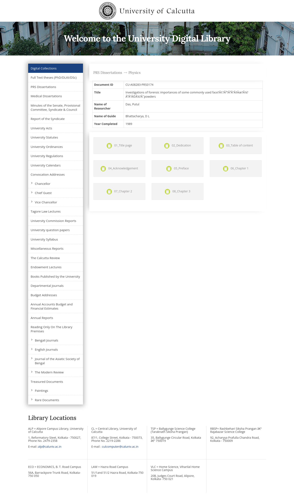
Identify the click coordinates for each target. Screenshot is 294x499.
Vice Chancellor (46, 202)
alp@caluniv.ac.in (49, 447)
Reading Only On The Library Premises (51, 329)
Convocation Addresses (48, 174)
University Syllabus (44, 239)
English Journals (46, 349)
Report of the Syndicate (48, 119)
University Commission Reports (53, 221)
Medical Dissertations (46, 96)
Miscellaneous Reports (47, 248)
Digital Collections (44, 68)
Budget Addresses (44, 295)
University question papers (50, 230)
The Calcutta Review (45, 258)
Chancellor (42, 183)
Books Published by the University (55, 276)
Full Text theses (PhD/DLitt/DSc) (54, 77)
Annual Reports (42, 318)
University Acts (41, 128)
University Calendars (46, 165)
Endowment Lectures (46, 267)
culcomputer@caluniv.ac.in (120, 447)
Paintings (41, 390)
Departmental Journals (47, 286)
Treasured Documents (47, 381)
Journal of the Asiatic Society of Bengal (57, 361)
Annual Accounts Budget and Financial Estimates (52, 306)
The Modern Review (49, 372)
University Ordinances (47, 147)
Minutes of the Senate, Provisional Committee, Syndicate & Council (55, 107)
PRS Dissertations (43, 87)
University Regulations (47, 156)
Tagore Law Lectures (46, 211)
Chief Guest (43, 193)
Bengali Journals (46, 340)
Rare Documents (47, 400)
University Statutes (44, 137)
